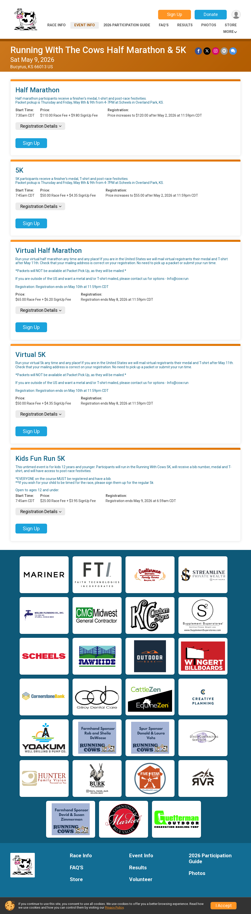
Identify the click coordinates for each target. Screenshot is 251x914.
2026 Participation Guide (126, 25)
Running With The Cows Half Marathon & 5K (98, 50)
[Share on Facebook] (198, 51)
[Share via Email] (224, 51)
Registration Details (39, 126)
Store (231, 25)
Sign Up (174, 14)
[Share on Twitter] (207, 51)
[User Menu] (236, 14)
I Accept (223, 905)
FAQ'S (164, 25)
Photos (208, 25)
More (228, 32)
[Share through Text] (233, 51)
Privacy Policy (114, 907)
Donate (211, 14)
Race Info (56, 25)
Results (185, 25)
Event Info (84, 25)
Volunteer (140, 879)
